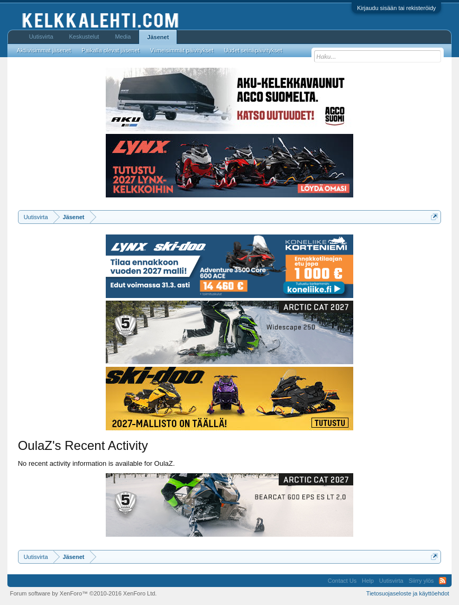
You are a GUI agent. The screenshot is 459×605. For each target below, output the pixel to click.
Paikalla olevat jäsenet (110, 50)
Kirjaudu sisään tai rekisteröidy (396, 8)
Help (368, 580)
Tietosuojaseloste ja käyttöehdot (407, 593)
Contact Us (342, 580)
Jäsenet (158, 37)
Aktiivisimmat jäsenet (44, 50)
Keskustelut (84, 36)
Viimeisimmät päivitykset (182, 50)
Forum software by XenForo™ (83, 593)
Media (123, 36)
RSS (442, 580)
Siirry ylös (421, 580)
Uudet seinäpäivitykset (253, 50)
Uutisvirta (41, 36)
